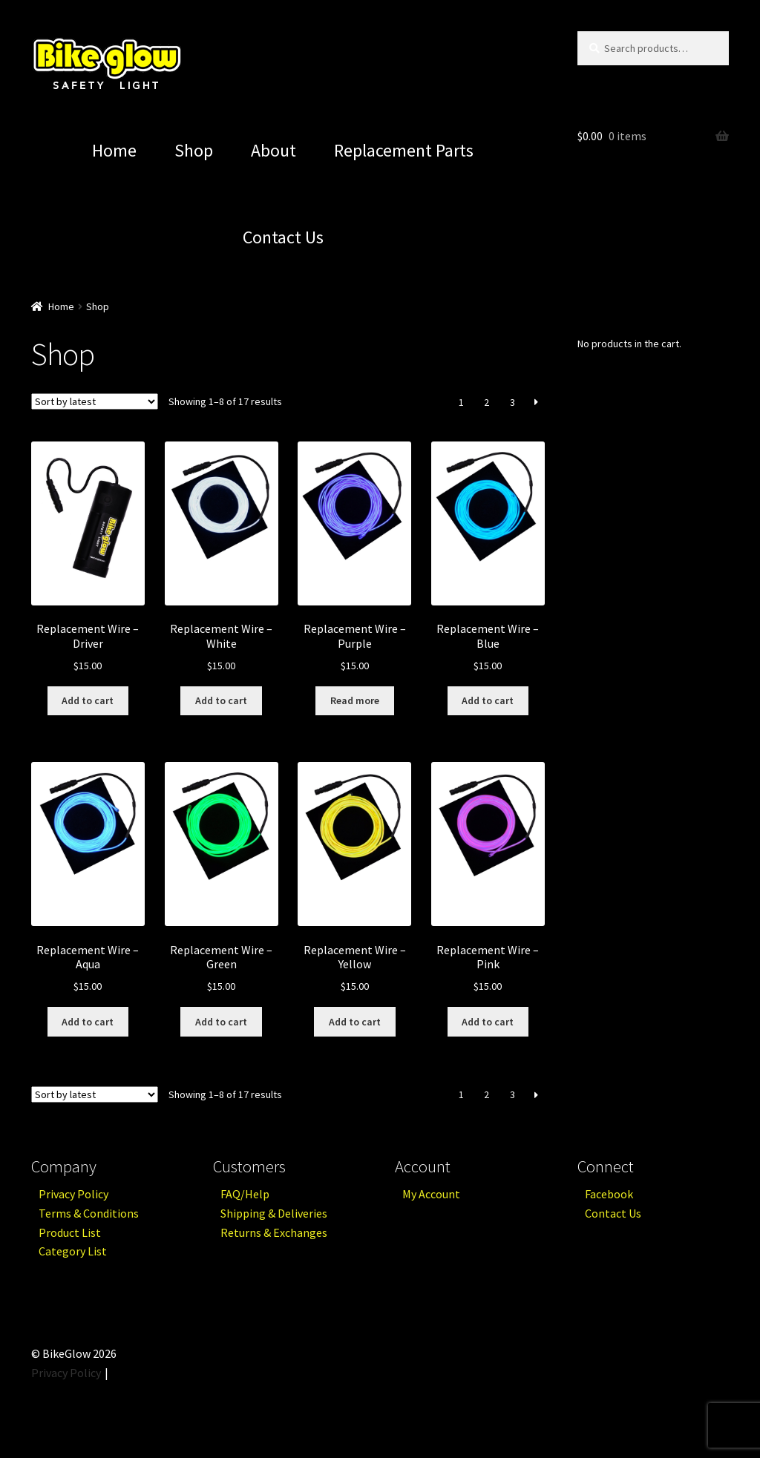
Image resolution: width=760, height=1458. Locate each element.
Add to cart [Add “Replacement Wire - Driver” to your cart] (88, 700)
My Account (431, 1193)
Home (114, 150)
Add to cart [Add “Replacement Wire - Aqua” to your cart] (88, 1021)
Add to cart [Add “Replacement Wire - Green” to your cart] (221, 1021)
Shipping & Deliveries (273, 1213)
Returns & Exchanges (273, 1232)
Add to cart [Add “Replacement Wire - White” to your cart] (221, 700)
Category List (73, 1251)
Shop (193, 150)
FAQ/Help (244, 1193)
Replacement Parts (404, 150)
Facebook (609, 1193)
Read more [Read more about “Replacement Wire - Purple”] (354, 700)
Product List (70, 1232)
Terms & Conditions (89, 1213)
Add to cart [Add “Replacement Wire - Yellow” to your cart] (355, 1021)
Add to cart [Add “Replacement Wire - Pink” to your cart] (488, 1021)
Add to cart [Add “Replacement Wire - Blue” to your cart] (488, 700)
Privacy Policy (73, 1193)
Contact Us (283, 237)
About (273, 150)
